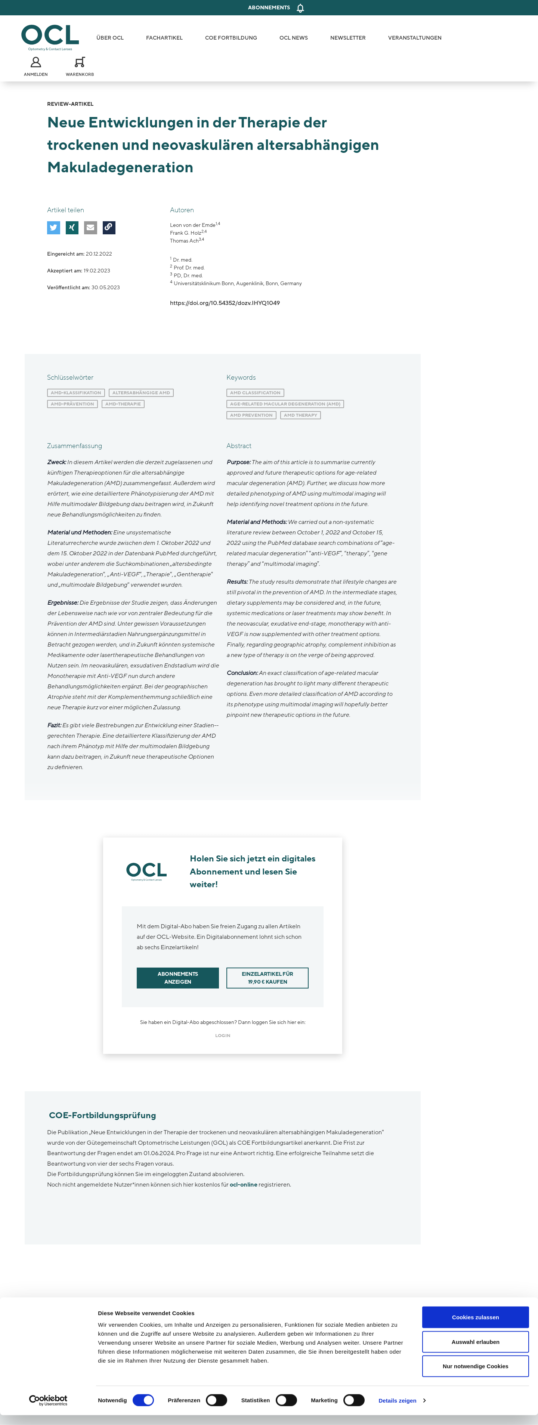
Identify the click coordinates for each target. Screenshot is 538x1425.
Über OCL (110, 37)
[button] (52, 226)
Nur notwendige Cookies (475, 1376)
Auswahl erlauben (476, 1351)
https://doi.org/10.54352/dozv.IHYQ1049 (225, 303)
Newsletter (348, 37)
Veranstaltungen (415, 37)
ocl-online (243, 1185)
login (223, 1036)
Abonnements (269, 7)
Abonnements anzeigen (178, 978)
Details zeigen (397, 1410)
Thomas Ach (184, 240)
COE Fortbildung (231, 37)
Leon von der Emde (193, 225)
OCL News (293, 37)
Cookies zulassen (475, 1327)
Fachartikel (164, 37)
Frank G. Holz (185, 233)
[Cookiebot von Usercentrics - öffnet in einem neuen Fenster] (48, 1410)
